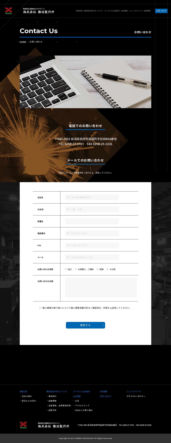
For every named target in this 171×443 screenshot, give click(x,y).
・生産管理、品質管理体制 (58, 405)
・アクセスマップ (81, 405)
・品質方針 (51, 410)
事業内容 (23, 391)
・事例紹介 (51, 396)
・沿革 (76, 401)
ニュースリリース (134, 391)
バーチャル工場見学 (81, 391)
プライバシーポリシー (136, 396)
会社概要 (77, 396)
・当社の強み (26, 396)
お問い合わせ (105, 396)
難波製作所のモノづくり (56, 391)
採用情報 (103, 391)
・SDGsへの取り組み (83, 410)
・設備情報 (51, 401)
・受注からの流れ (28, 401)
